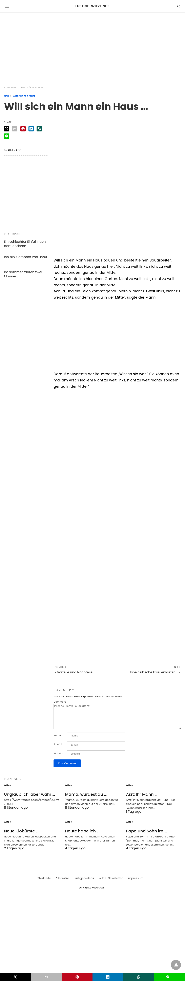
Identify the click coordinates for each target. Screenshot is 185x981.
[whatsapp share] (39, 128)
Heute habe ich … (82, 836)
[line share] (6, 136)
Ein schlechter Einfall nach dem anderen (25, 243)
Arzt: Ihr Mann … (141, 799)
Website (58, 758)
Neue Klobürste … (21, 836)
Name (58, 740)
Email (58, 749)
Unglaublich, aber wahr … (29, 799)
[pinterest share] (23, 128)
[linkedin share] (31, 128)
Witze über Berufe (32, 87)
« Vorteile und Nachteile (73, 672)
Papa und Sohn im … (146, 836)
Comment (60, 702)
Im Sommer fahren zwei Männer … (23, 274)
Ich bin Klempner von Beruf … (25, 259)
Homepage (10, 87)
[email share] (14, 128)
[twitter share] (6, 128)
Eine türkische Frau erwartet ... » (155, 672)
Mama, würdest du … (86, 799)
